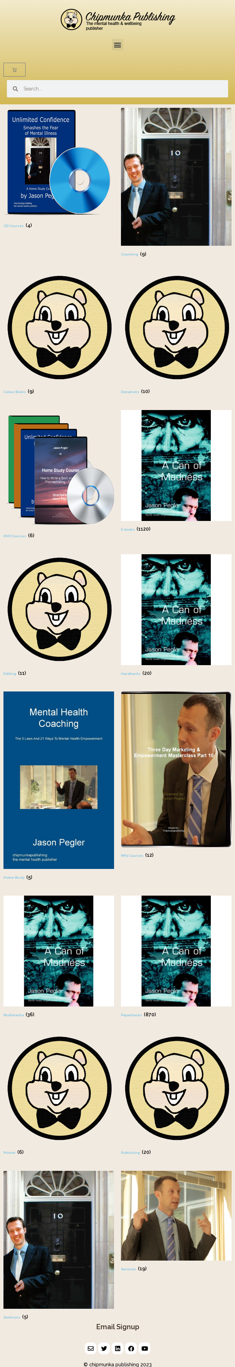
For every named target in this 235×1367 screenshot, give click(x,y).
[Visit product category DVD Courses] (58, 475)
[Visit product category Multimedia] (58, 957)
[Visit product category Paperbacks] (176, 957)
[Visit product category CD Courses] (58, 169)
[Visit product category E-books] (176, 472)
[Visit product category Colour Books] (58, 334)
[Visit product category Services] (176, 1222)
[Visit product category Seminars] (58, 1246)
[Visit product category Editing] (58, 616)
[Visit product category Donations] (176, 334)
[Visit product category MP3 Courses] (176, 775)
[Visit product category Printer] (58, 1095)
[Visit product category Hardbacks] (176, 616)
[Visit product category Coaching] (176, 183)
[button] (117, 44)
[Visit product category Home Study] (58, 786)
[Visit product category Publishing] (176, 1095)
